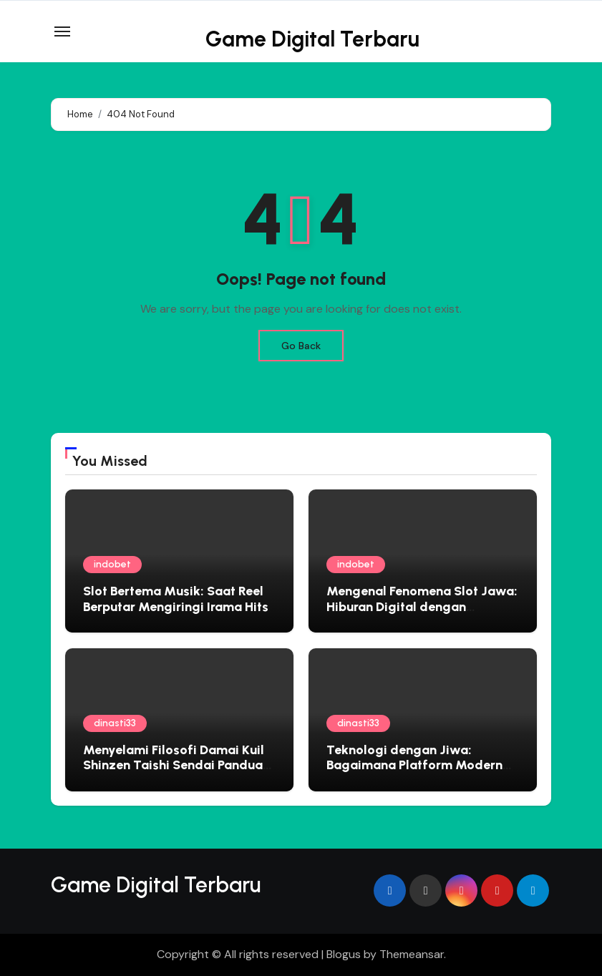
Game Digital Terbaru (312, 39)
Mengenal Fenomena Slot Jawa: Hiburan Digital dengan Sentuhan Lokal (422, 606)
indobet (112, 564)
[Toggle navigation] (62, 31)
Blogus (343, 954)
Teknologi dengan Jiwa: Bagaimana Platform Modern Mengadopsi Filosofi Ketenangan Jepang (414, 773)
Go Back (301, 345)
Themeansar (411, 954)
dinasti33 (115, 723)
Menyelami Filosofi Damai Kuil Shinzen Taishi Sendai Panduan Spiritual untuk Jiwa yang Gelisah (176, 773)
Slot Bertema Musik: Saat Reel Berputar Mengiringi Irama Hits (175, 599)
